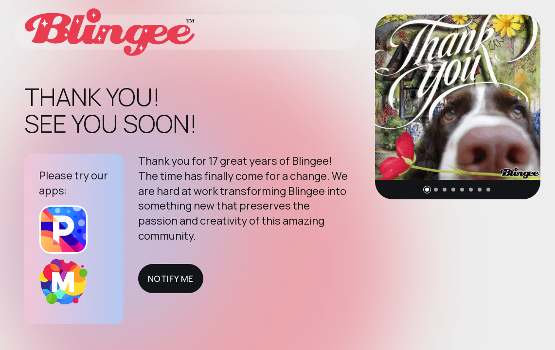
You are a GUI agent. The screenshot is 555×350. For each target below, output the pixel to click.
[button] (427, 190)
